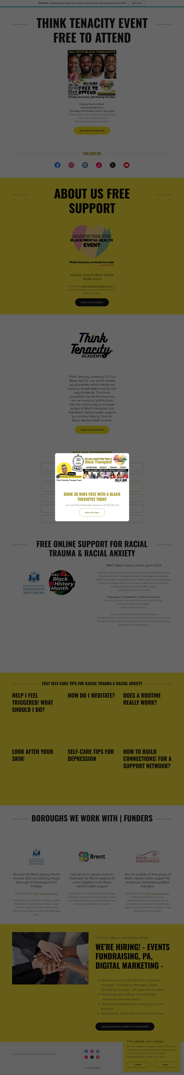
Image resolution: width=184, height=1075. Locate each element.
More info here (92, 512)
